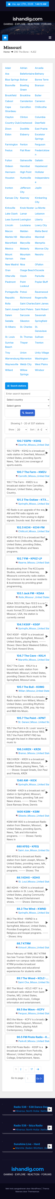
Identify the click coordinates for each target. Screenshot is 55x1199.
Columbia (40, 117)
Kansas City (11, 197)
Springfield (41, 320)
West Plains (41, 364)
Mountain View (25, 256)
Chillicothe (40, 107)
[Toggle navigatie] (50, 37)
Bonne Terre (42, 79)
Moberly (24, 248)
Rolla (7, 303)
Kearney (24, 197)
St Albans (10, 326)
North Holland (32, 1111)
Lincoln (9, 225)
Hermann (10, 172)
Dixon (8, 128)
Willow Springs (24, 372)
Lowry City (41, 225)
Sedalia (9, 320)
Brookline (25, 95)
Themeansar (33, 1191)
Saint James (41, 303)
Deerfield (40, 122)
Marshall (39, 236)
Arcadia (39, 67)
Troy (7, 352)
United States (43, 445)
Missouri (32, 445)
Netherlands (46, 1111)
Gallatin (39, 160)
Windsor (39, 370)
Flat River (25, 150)
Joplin (38, 187)
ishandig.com (27, 19)
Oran (8, 270)
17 (32, 1069)
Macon (9, 231)
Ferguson (40, 144)
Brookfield (10, 95)
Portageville (11, 291)
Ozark (23, 276)
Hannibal (25, 166)
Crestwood (26, 122)
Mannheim (19, 1148)
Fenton (24, 144)
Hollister (39, 172)
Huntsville (25, 177)
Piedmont (10, 281)
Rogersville (41, 297)
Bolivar (24, 79)
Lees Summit (12, 219)
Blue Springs (12, 79)
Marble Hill (11, 236)
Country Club (12, 122)
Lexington (25, 219)
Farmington (11, 144)
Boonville (10, 85)
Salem (8, 315)
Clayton (9, 117)
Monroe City (42, 248)
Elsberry (24, 134)
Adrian (23, 67)
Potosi (23, 291)
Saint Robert (42, 309)
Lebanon (40, 213)
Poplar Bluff (41, 281)
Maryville (25, 242)
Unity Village (42, 352)
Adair (8, 67)
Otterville (10, 276)
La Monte (40, 207)
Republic (10, 297)
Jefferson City (25, 189)
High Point (26, 172)
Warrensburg (12, 358)
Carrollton (25, 107)
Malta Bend (41, 231)
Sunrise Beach (9, 344)
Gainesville (26, 160)
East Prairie (41, 128)
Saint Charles (27, 303)
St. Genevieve (41, 328)
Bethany (39, 73)
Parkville (39, 276)
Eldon (8, 134)
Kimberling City (41, 199)
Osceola (39, 270)
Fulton (8, 160)
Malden (24, 231)
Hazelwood (41, 166)
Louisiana (25, 225)
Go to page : (18, 1078)
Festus (8, 150)
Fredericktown (42, 152)
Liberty (39, 219)
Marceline (25, 236)
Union (23, 352)
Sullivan (39, 336)
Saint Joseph (12, 309)
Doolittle (24, 128)
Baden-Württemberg (34, 1148)
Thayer (24, 342)
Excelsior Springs (40, 136)
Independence (42, 179)
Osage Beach (27, 270)
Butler (38, 95)
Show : (12, 430)
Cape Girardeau (10, 109)
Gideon (9, 166)
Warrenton (26, 358)
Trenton (39, 342)
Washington (41, 358)
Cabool (9, 101)
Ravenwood (41, 291)
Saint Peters (26, 309)
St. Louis (10, 336)
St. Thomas (26, 336)
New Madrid (12, 264)
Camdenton (26, 101)
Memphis (40, 242)
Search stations (16, 385)
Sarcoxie (25, 315)
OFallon (39, 264)
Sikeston (24, 320)
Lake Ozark (11, 213)
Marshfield (11, 242)
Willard (9, 370)
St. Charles (26, 326)
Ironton (9, 187)
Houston (10, 177)
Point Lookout (24, 283)
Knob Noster (27, 207)
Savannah (40, 315)
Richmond (25, 297)
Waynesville (11, 364)
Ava (7, 73)
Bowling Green (24, 87)
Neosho (39, 254)
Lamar (23, 213)
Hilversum (20, 1111)
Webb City (26, 364)
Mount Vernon (9, 256)
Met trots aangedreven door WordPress (24, 1188)
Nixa (22, 264)
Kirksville (10, 207)
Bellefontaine (27, 73)
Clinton (24, 117)
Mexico (9, 248)
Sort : (32, 430)
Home (7, 51)
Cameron (40, 101)
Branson (39, 85)
